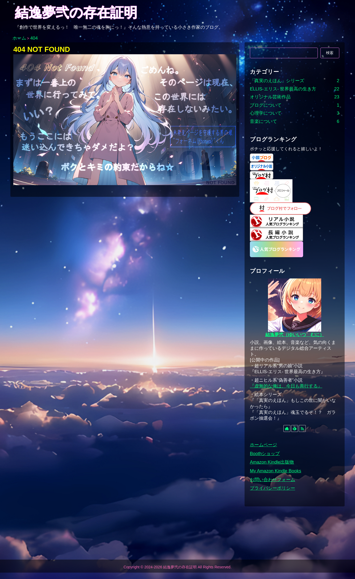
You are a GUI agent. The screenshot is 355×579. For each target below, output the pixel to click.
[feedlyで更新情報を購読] (294, 428)
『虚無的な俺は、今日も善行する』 (286, 386)
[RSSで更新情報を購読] (302, 428)
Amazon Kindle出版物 (272, 462)
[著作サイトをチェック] (286, 428)
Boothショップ (265, 453)
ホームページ (263, 444)
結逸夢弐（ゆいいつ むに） (294, 334)
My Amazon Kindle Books (275, 470)
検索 (329, 53)
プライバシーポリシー (272, 488)
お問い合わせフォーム (272, 479)
